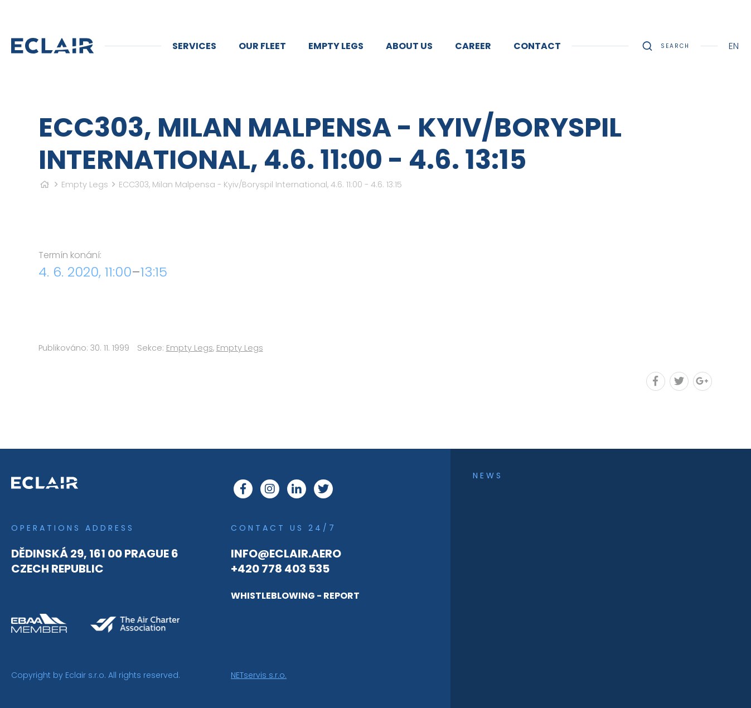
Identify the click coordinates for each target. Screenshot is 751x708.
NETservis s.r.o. (259, 675)
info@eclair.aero (286, 553)
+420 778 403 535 (280, 568)
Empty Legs (84, 184)
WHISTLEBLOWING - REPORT (295, 595)
